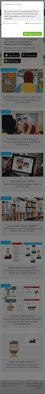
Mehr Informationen (34, 23)
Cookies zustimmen (32, 34)
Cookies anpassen (10, 23)
